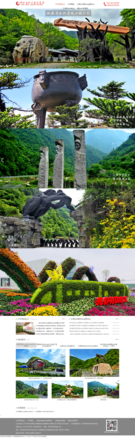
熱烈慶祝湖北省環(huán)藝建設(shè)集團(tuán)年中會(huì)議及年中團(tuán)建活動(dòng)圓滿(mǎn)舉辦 (99, 325)
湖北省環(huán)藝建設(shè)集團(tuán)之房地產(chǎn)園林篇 (86, 322)
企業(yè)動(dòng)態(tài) (85, 4)
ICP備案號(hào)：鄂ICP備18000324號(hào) (84, 423)
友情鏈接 (21, 408)
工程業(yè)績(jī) (69, 8)
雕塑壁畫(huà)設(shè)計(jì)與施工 (26, 345)
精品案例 (21, 340)
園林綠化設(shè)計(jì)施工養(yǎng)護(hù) (47, 345)
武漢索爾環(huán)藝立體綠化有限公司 (44, 411)
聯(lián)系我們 (82, 8)
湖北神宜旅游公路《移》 (31, 400)
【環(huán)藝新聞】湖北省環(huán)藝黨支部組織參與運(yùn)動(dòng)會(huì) (91, 334)
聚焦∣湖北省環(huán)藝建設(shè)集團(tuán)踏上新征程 (85, 331)
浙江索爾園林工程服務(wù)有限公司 (25, 411)
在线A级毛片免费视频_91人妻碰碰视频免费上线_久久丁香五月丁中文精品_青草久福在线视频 (23, 436)
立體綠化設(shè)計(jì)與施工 (88, 346)
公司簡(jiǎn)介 (23, 319)
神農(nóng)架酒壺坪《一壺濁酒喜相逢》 (40, 378)
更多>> (64, 318)
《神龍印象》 (103, 400)
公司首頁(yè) (60, 4)
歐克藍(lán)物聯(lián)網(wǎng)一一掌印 (108, 345)
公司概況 (71, 4)
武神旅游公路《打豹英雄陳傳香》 (67, 400)
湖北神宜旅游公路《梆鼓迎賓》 (94, 378)
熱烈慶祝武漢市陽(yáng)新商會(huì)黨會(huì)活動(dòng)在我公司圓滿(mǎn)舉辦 (92, 328)
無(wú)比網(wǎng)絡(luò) (33, 433)
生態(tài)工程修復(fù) (67, 346)
